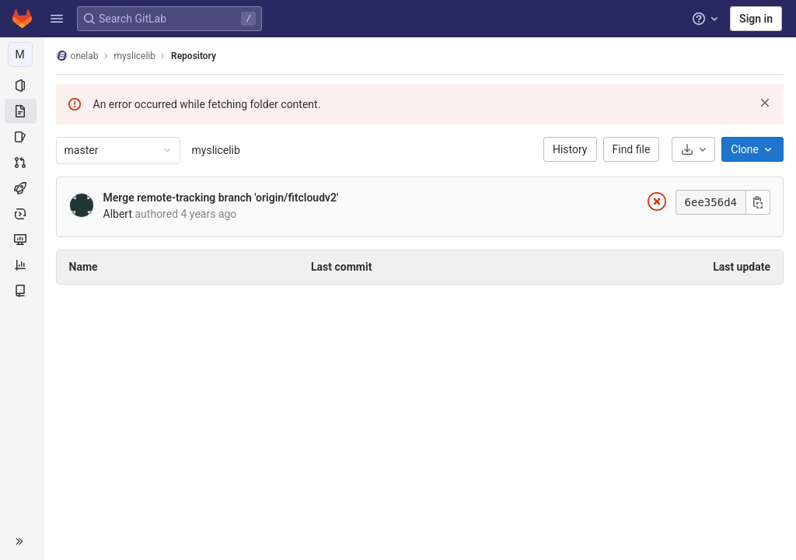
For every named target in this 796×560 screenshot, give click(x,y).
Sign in (756, 18)
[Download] (693, 149)
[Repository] (21, 111)
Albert (118, 214)
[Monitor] (21, 239)
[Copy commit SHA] (757, 202)
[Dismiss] (765, 102)
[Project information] (21, 85)
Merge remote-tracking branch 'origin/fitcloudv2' (221, 197)
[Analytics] (21, 265)
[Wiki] (21, 290)
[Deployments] (21, 213)
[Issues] (21, 136)
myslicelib (216, 150)
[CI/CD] (21, 188)
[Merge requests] (21, 162)
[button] (56, 18)
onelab (77, 55)
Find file (632, 149)
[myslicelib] (21, 54)
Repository (193, 56)
